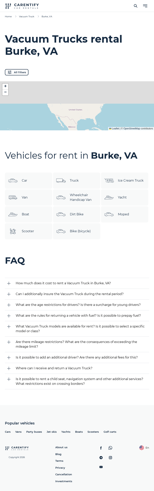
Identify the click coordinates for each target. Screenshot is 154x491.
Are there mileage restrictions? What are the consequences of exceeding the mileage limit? (76, 344)
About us (61, 447)
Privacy (60, 467)
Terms (59, 460)
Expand (77, 124)
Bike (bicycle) (73, 231)
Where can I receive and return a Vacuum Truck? (54, 368)
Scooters (93, 431)
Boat (18, 214)
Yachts (65, 431)
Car (17, 181)
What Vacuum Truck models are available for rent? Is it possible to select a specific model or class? (80, 329)
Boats (79, 431)
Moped (116, 214)
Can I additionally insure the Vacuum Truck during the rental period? (70, 294)
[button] (5, 87)
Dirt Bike (70, 214)
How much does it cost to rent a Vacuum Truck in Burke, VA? (63, 283)
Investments (63, 481)
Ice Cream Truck (124, 181)
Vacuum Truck (26, 16)
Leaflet (114, 128)
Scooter (21, 231)
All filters (16, 72)
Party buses (34, 431)
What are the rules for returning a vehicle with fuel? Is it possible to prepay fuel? (78, 315)
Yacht (115, 197)
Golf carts (110, 431)
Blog (58, 454)
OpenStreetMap (131, 128)
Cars (8, 431)
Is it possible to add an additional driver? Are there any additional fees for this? (77, 357)
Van (18, 197)
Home (8, 16)
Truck (67, 181)
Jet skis (52, 431)
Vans (18, 431)
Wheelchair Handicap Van (74, 197)
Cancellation (63, 474)
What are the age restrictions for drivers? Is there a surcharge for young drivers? (78, 305)
